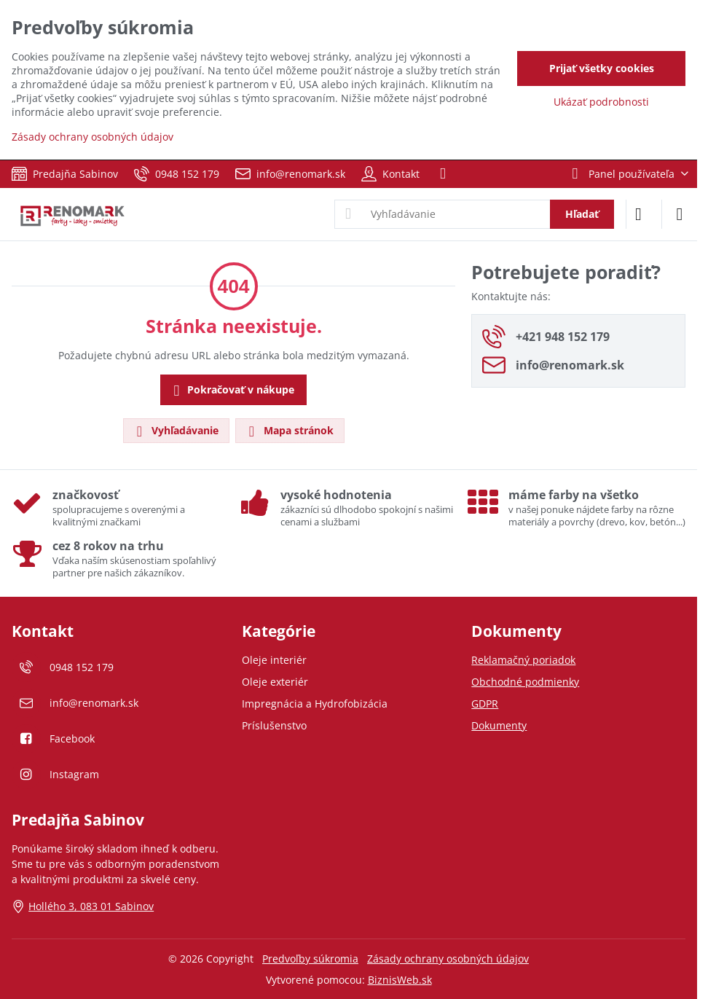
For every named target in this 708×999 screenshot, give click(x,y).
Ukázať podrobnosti (601, 102)
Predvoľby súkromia (310, 958)
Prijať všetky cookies (601, 68)
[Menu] (679, 214)
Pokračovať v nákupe (231, 391)
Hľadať (582, 214)
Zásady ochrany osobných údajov (448, 958)
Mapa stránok (289, 431)
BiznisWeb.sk (400, 980)
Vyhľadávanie (176, 431)
